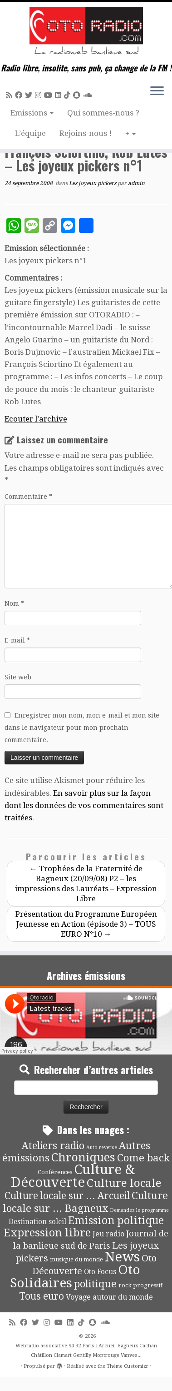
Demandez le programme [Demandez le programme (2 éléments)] (139, 1210)
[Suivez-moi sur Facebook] (20, 95)
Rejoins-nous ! (85, 133)
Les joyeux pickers (93, 183)
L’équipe (30, 133)
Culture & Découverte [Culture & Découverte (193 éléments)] (73, 1176)
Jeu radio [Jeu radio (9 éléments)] (108, 1234)
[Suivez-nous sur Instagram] (39, 95)
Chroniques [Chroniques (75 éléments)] (83, 1157)
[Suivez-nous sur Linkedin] (59, 95)
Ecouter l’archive (36, 418)
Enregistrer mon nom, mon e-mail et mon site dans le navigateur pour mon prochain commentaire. (82, 727)
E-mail (17, 640)
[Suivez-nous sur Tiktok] (68, 95)
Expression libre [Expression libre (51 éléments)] (47, 1232)
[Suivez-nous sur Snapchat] (78, 95)
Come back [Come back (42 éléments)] (143, 1158)
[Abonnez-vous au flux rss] (10, 95)
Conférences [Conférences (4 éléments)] (55, 1172)
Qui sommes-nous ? (103, 112)
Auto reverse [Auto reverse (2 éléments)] (101, 1147)
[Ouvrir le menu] (157, 91)
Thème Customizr (127, 1366)
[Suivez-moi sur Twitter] (30, 95)
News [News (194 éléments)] (122, 1257)
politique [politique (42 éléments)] (95, 1284)
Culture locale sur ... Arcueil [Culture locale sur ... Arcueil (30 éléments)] (67, 1195)
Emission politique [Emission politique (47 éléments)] (116, 1221)
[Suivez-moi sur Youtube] (49, 95)
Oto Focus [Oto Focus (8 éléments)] (100, 1272)
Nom (14, 603)
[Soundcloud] (89, 95)
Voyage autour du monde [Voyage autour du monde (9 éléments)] (109, 1297)
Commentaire (28, 496)
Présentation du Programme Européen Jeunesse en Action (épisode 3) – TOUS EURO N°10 (86, 924)
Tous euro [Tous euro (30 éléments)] (41, 1296)
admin (136, 183)
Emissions (32, 112)
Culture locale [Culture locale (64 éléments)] (124, 1183)
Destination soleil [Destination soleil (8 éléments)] (37, 1222)
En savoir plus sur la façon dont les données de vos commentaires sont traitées (84, 805)
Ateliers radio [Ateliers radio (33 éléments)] (53, 1145)
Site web (18, 677)
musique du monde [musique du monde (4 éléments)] (76, 1259)
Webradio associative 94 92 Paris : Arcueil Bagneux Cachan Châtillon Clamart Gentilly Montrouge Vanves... (86, 1350)
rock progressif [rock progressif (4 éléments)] (140, 1285)
